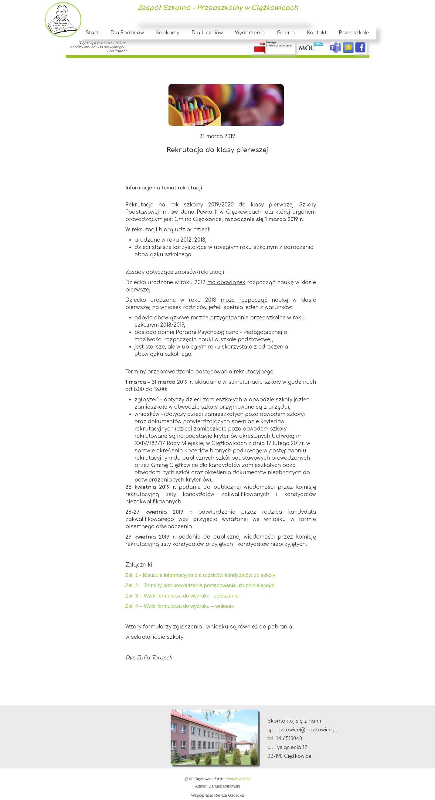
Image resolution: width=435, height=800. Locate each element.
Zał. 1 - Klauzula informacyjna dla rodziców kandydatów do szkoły (200, 575)
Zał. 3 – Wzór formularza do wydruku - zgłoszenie (182, 596)
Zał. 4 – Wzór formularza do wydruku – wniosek (179, 606)
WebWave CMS (239, 779)
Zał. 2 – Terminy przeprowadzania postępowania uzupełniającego (200, 585)
